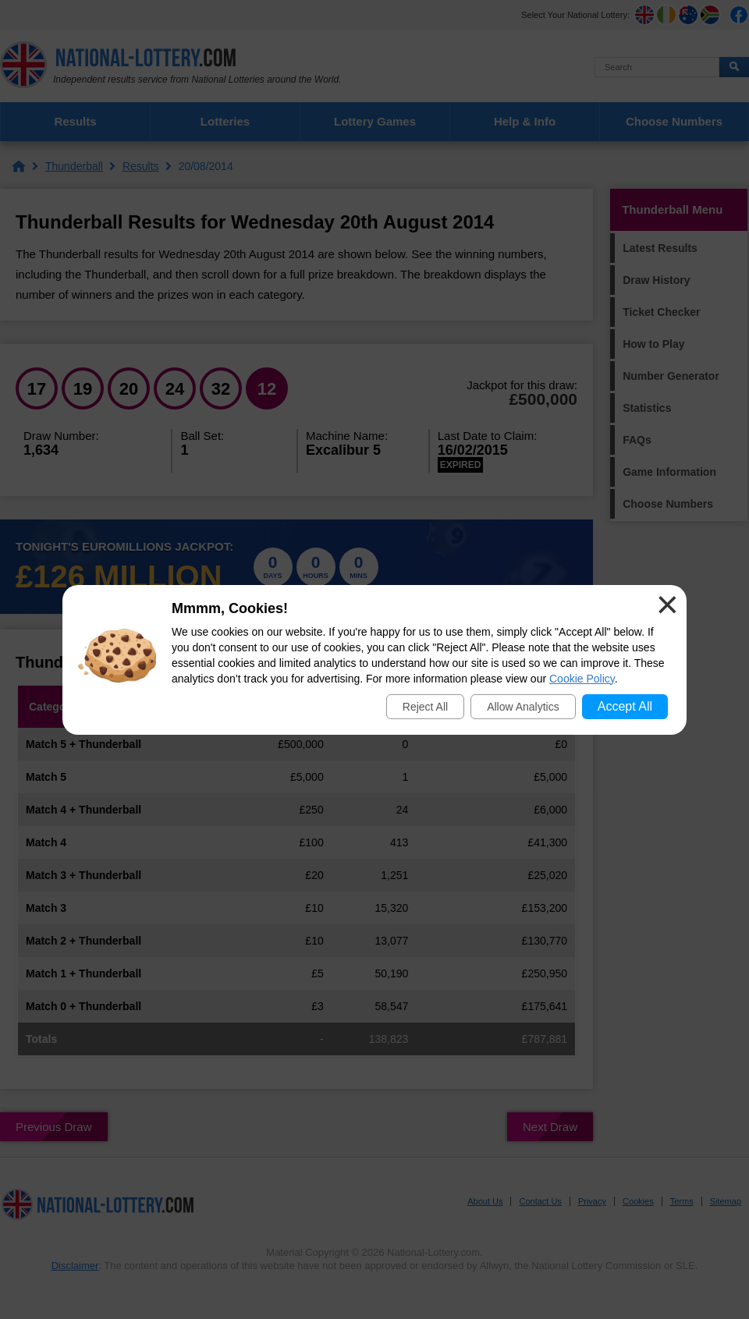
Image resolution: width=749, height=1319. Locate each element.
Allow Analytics (523, 706)
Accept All (625, 706)
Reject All (425, 706)
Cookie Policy (582, 678)
